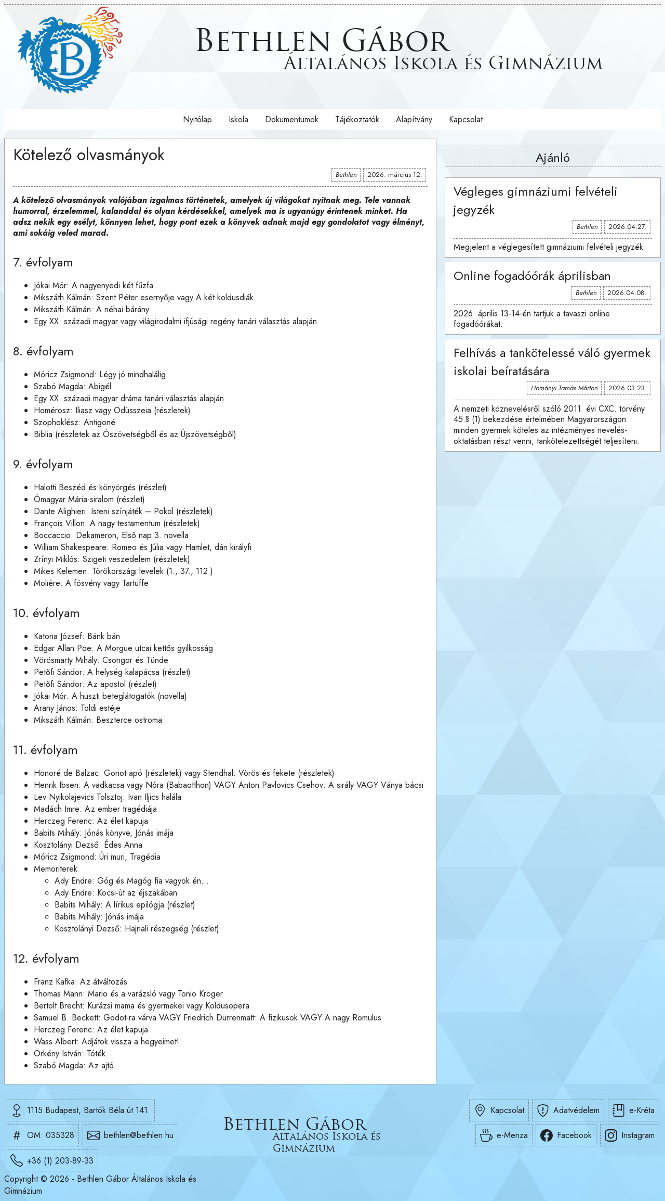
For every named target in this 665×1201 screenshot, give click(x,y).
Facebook (566, 1135)
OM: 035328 (42, 1135)
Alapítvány (414, 119)
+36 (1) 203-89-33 (52, 1160)
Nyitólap (197, 119)
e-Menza (504, 1135)
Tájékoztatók (357, 119)
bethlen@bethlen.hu (130, 1135)
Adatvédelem (568, 1110)
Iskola (238, 119)
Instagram (630, 1135)
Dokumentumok (291, 119)
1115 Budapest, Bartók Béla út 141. (80, 1110)
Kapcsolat (466, 119)
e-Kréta (634, 1110)
